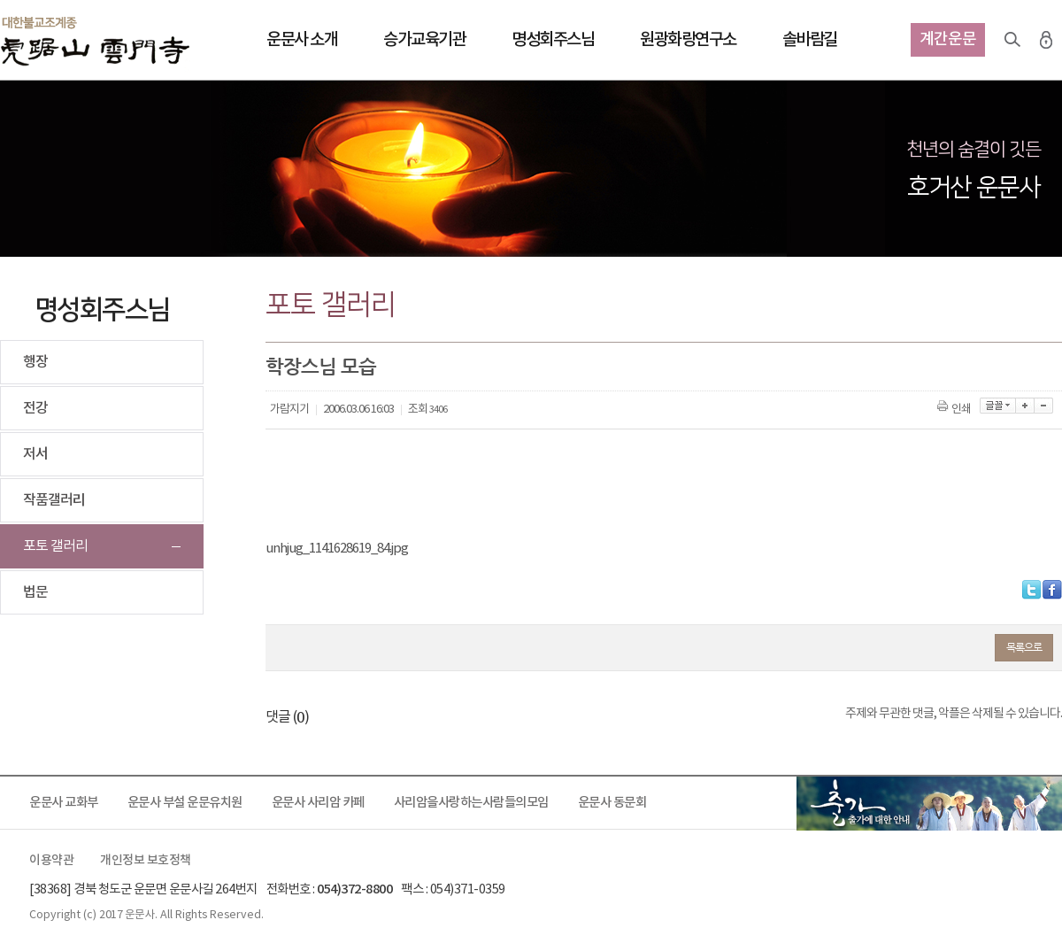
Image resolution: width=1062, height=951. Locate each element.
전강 (35, 408)
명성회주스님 (553, 40)
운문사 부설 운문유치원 (184, 802)
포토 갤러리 (55, 546)
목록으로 (1024, 647)
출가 (929, 803)
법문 (35, 592)
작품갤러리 (54, 500)
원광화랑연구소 (688, 40)
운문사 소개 (301, 40)
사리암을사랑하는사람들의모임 (471, 802)
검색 (1012, 40)
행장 (35, 362)
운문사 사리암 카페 (318, 802)
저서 (35, 454)
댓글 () (287, 717)
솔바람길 (809, 40)
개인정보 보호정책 (145, 860)
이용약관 (51, 860)
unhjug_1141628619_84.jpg (337, 548)
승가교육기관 (424, 40)
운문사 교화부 (63, 802)
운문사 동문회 (612, 802)
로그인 (1046, 40)
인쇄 (955, 409)
